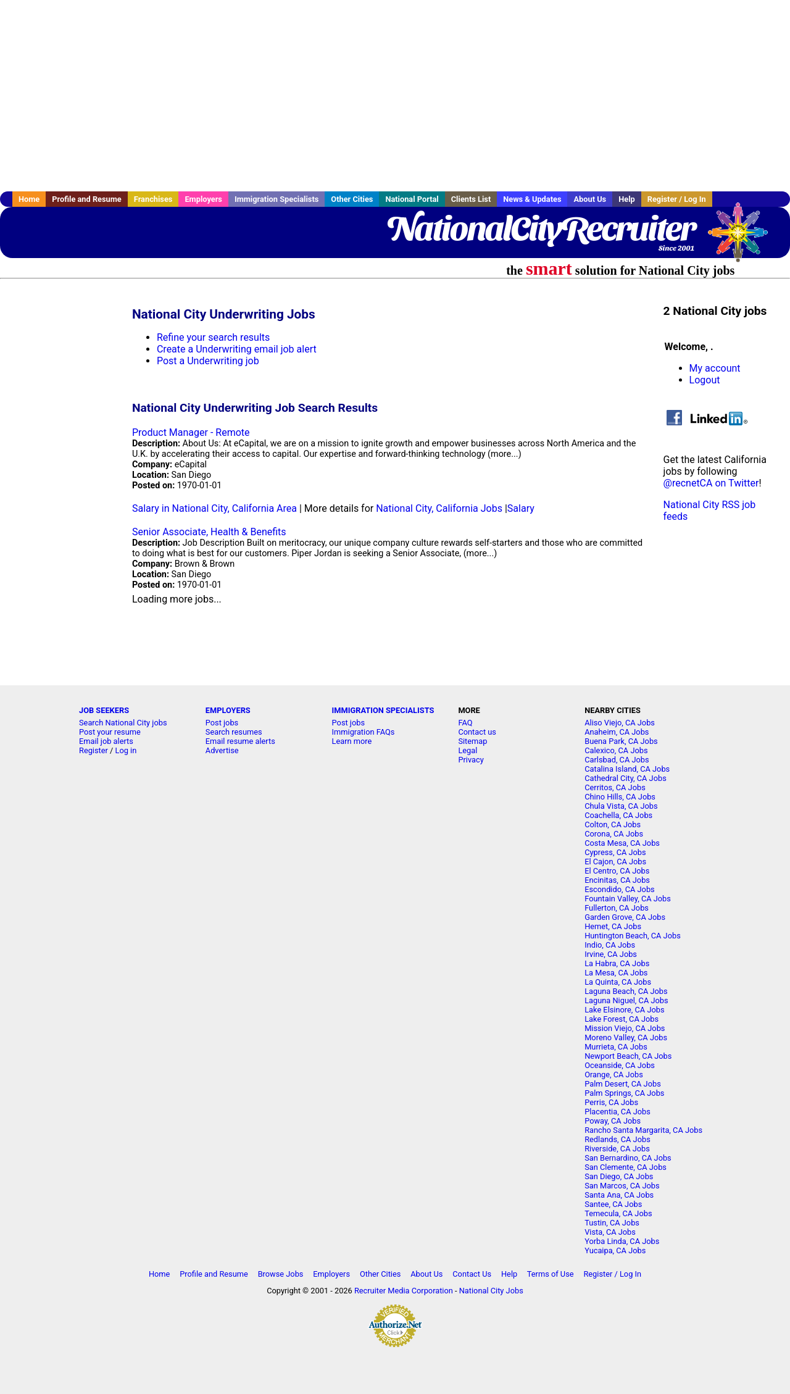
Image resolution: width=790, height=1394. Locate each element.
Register (93, 750)
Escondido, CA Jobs (619, 889)
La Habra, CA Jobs (616, 963)
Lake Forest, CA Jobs (621, 1019)
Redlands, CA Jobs (617, 1139)
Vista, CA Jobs (610, 1232)
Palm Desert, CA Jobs (622, 1083)
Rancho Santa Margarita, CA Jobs (643, 1130)
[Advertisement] (395, 95)
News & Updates (532, 199)
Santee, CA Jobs (613, 1204)
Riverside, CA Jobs (617, 1148)
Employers (203, 199)
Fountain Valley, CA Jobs (627, 898)
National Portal (411, 199)
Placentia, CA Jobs (617, 1111)
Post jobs (222, 722)
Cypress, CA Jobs (615, 852)
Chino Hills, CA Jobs (619, 796)
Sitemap (472, 741)
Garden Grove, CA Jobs (624, 917)
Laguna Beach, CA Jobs (625, 991)
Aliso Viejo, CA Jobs (619, 722)
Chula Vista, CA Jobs (620, 806)
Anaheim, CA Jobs (616, 732)
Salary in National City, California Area (214, 508)
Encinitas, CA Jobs (617, 880)
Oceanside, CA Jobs (619, 1065)
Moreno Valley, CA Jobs (625, 1037)
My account (715, 368)
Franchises (153, 199)
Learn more (352, 741)
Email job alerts (106, 741)
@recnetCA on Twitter (711, 483)
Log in (126, 750)
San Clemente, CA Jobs (625, 1167)
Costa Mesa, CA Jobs (622, 843)
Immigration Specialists (276, 199)
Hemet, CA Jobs (612, 926)
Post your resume (110, 732)
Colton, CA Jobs (612, 824)
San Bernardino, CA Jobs (628, 1157)
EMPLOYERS (228, 710)
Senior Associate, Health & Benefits (209, 532)
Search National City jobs (123, 722)
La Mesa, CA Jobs (615, 972)
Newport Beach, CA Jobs (628, 1056)
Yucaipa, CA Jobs (615, 1250)
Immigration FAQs (363, 732)
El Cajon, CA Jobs (615, 861)
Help (626, 199)
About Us (589, 199)
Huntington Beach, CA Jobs (632, 935)
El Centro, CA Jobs (616, 870)
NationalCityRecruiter (540, 228)
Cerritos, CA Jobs (615, 787)
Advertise (222, 750)
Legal (467, 750)
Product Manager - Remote (191, 432)
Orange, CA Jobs (613, 1074)
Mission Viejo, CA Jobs (624, 1028)
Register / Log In (676, 199)
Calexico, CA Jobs (615, 750)
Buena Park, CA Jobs (621, 741)
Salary (520, 508)
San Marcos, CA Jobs (621, 1185)
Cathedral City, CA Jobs (625, 778)
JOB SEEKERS (104, 710)
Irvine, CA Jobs (610, 954)
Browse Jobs (281, 1274)
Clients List (471, 199)
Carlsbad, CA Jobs (616, 759)
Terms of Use (550, 1274)
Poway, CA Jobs (612, 1120)
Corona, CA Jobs (613, 833)
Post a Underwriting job (208, 361)
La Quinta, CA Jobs (617, 982)
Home (29, 199)
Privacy (470, 759)
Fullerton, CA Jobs (616, 907)
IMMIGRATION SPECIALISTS (383, 710)
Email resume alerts (240, 741)
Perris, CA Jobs (611, 1102)
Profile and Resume (87, 199)
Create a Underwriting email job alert (237, 349)
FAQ (465, 722)
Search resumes (234, 732)
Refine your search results (213, 337)
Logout (704, 380)
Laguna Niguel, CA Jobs (626, 1000)
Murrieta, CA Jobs (615, 1046)
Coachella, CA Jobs (618, 815)
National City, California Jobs (439, 508)
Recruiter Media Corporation (403, 1290)
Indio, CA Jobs (609, 945)
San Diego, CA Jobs (618, 1176)
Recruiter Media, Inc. (744, 238)
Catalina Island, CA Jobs (627, 769)
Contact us (477, 732)
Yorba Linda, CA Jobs (621, 1241)
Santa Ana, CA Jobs (619, 1195)
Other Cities (352, 199)
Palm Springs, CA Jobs (624, 1093)
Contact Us (471, 1274)
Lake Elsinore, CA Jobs (624, 1009)
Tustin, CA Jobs (611, 1222)
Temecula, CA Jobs (618, 1213)
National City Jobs (491, 1290)
